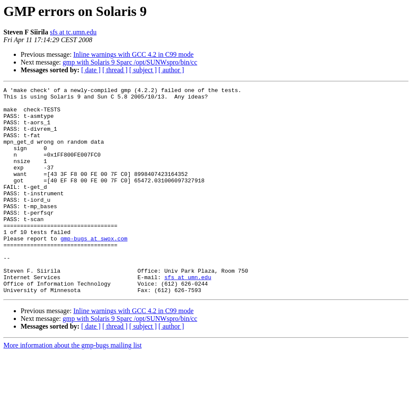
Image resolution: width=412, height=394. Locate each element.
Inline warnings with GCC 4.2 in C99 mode (133, 54)
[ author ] (171, 70)
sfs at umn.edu (187, 316)
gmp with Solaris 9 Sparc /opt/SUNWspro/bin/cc (130, 62)
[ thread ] (115, 70)
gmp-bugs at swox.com (94, 269)
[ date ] (91, 70)
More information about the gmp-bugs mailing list (72, 386)
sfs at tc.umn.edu (73, 32)
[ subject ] (143, 70)
